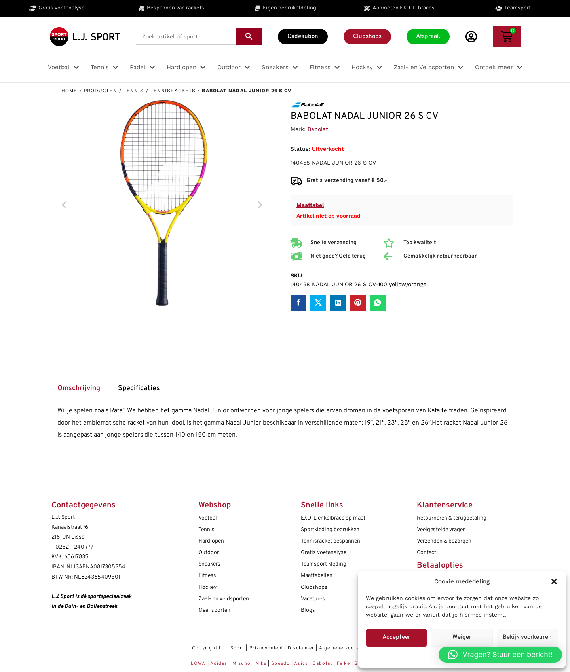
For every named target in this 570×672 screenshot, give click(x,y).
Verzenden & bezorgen (444, 541)
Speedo (280, 664)
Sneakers (209, 564)
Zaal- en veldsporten (223, 599)
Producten (100, 90)
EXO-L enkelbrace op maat (333, 518)
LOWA (199, 664)
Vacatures (313, 599)
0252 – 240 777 (74, 547)
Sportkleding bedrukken (330, 529)
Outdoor (208, 552)
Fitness (207, 575)
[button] (554, 581)
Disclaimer (301, 648)
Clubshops (314, 587)
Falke (343, 664)
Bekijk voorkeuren (527, 637)
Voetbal (207, 518)
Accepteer (396, 637)
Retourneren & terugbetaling (451, 518)
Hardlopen (211, 541)
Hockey (207, 587)
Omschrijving (78, 388)
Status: (300, 149)
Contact (426, 552)
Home (69, 90)
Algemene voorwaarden (348, 648)
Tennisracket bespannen (330, 541)
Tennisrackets (173, 90)
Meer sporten (214, 610)
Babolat (318, 129)
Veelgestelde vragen (441, 529)
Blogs (308, 610)
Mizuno (242, 664)
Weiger (461, 637)
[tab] (82, 391)
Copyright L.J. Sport (218, 648)
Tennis (134, 90)
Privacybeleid (266, 648)
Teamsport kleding (323, 564)
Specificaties (139, 388)
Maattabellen (316, 575)
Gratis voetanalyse (323, 552)
